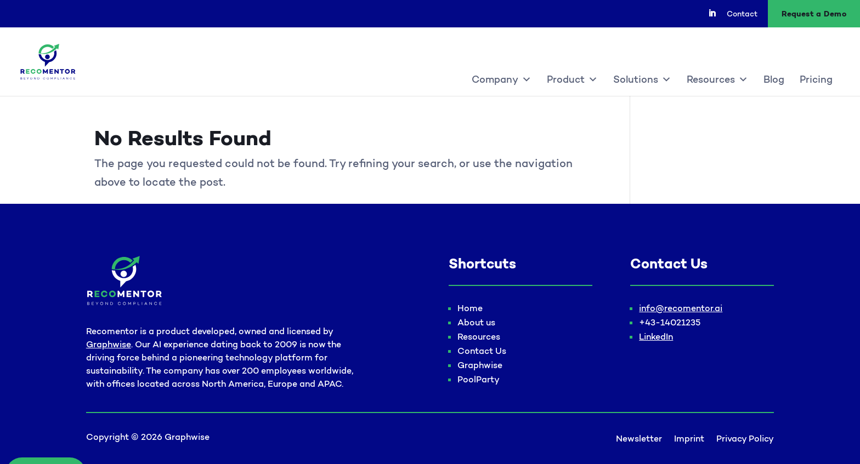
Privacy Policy (745, 439)
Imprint (689, 439)
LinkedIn (656, 336)
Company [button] (501, 79)
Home (470, 307)
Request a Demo (814, 14)
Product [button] (572, 79)
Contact (742, 14)
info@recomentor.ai (680, 307)
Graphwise (108, 344)
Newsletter (639, 439)
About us (476, 322)
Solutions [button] (642, 79)
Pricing (816, 79)
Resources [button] (717, 79)
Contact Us (481, 350)
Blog (773, 79)
